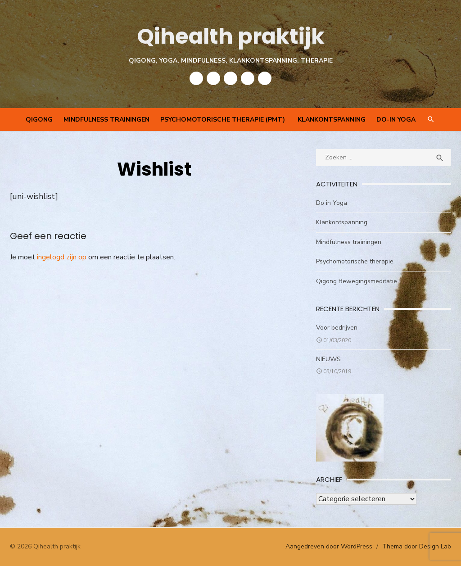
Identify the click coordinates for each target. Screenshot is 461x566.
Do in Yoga (331, 203)
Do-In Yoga (396, 119)
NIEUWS (328, 359)
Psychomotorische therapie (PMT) (223, 119)
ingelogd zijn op (61, 257)
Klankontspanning (332, 119)
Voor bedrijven (336, 327)
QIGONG (39, 119)
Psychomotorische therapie (354, 261)
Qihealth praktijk (231, 36)
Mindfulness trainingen (106, 119)
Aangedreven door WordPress (328, 546)
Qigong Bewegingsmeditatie (356, 281)
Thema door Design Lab (416, 546)
